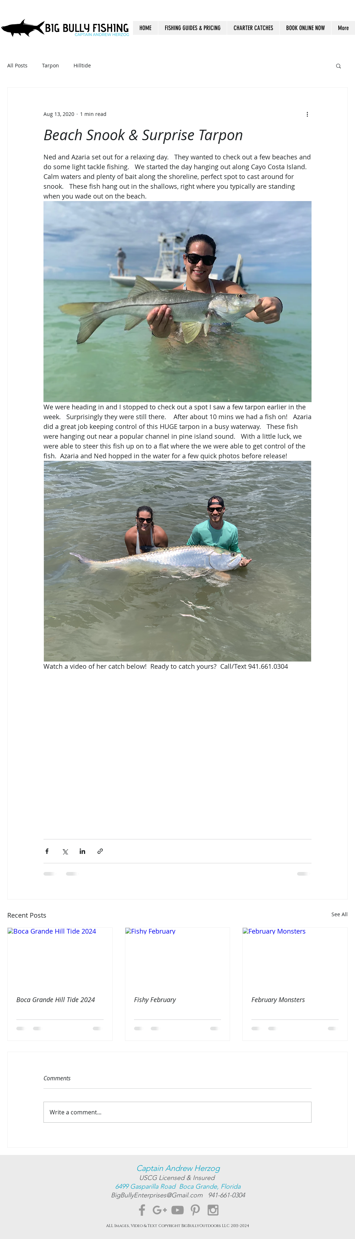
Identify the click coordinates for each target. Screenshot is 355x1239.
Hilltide (82, 65)
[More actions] (307, 113)
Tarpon (50, 65)
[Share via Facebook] (46, 851)
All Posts (17, 65)
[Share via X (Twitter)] (64, 851)
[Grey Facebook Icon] (142, 1210)
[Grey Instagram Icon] (213, 1210)
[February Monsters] (295, 957)
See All (339, 914)
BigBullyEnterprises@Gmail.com (159, 1195)
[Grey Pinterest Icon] (195, 1210)
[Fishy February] (177, 957)
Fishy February (155, 999)
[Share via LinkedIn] (82, 851)
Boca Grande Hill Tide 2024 (55, 999)
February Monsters (278, 999)
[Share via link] (100, 851)
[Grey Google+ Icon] (159, 1210)
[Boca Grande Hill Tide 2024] (60, 957)
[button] (338, 65)
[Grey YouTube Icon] (177, 1210)
